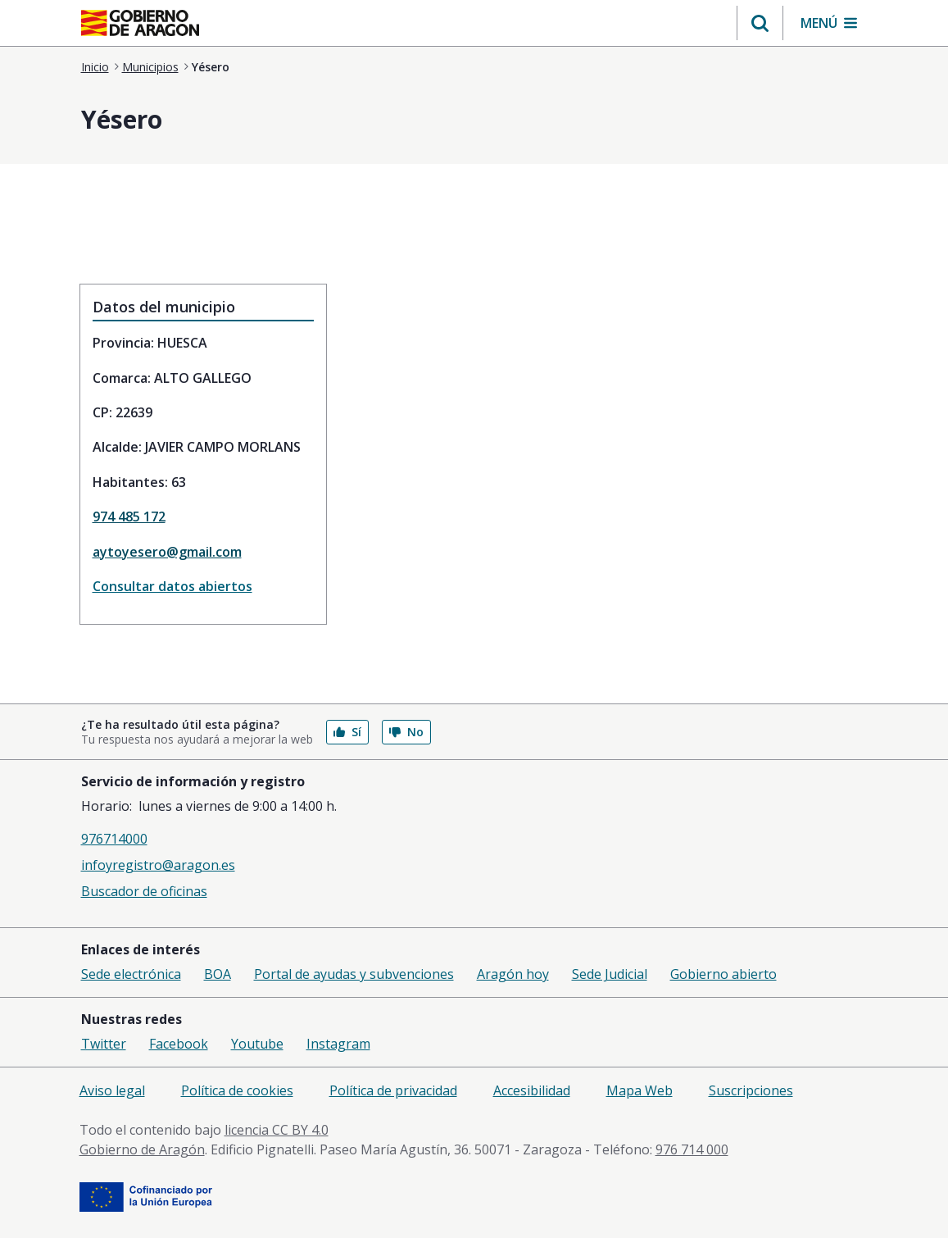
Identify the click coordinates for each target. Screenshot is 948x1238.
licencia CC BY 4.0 (277, 1130)
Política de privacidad (393, 1090)
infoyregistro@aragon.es (158, 865)
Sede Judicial (609, 974)
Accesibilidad (531, 1090)
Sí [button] (347, 732)
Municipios (150, 67)
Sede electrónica (131, 974)
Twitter (103, 1044)
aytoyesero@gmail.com (167, 552)
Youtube (257, 1044)
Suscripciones (751, 1090)
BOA (217, 974)
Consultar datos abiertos (172, 586)
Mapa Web (639, 1090)
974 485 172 (129, 516)
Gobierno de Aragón (142, 1149)
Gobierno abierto (723, 974)
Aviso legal (112, 1090)
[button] (760, 23)
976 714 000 (691, 1149)
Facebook (178, 1044)
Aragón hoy (513, 974)
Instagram (338, 1044)
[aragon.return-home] (140, 24)
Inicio (95, 67)
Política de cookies (237, 1090)
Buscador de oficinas (144, 891)
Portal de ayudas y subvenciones (354, 974)
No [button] (406, 732)
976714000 (114, 839)
